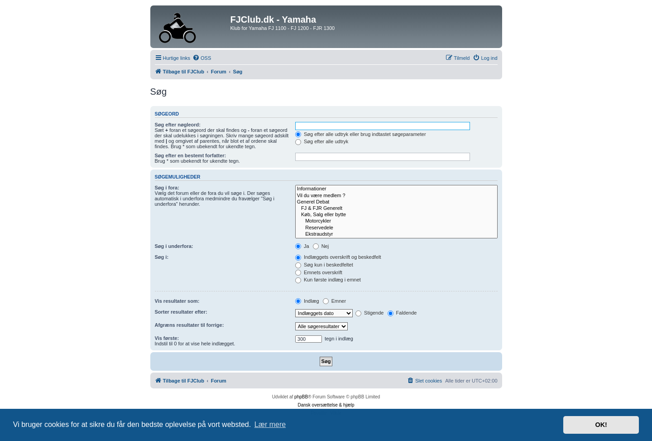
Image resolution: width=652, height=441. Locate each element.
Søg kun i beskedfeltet (324, 264)
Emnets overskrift (318, 272)
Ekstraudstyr (396, 234)
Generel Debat (396, 202)
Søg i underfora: (174, 246)
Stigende (369, 312)
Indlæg (307, 301)
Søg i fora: (167, 187)
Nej (321, 246)
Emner (334, 301)
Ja (302, 246)
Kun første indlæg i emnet (328, 279)
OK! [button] (601, 424)
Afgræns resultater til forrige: (189, 325)
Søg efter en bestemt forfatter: (190, 155)
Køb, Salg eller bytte (396, 215)
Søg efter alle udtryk (322, 141)
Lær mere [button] (270, 424)
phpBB (301, 396)
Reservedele (396, 228)
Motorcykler (396, 221)
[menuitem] (201, 58)
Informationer (396, 189)
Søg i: (162, 257)
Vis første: (167, 338)
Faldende (402, 312)
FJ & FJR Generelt (396, 208)
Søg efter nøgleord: (178, 124)
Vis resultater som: (177, 301)
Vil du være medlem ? (396, 196)
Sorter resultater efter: (181, 312)
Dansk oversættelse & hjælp (325, 404)
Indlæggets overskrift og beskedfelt (338, 257)
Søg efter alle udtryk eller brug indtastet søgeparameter (360, 134)
